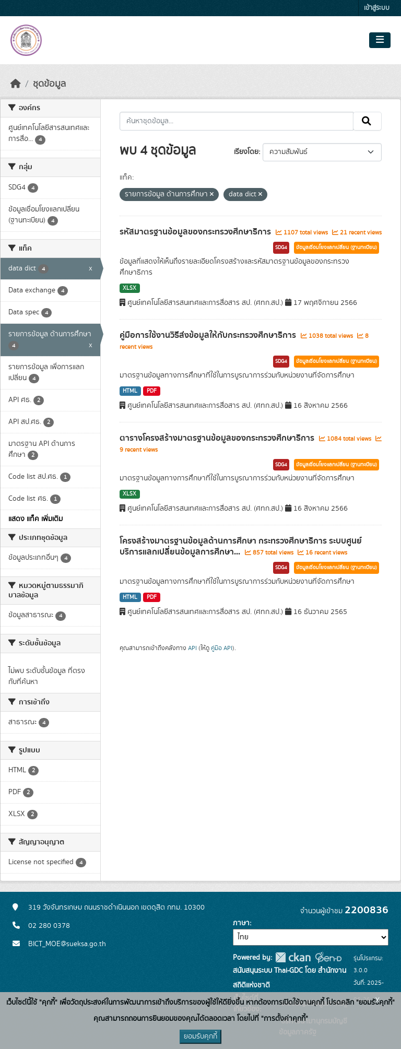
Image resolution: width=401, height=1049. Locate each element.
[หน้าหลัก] (15, 84)
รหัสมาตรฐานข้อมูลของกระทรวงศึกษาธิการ (196, 232)
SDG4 (281, 247)
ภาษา (241, 923)
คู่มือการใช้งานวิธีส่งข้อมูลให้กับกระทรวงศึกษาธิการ (209, 335)
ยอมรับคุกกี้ (200, 1036)
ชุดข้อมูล (49, 84)
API (192, 648)
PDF (152, 391)
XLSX (129, 288)
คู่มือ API (221, 648)
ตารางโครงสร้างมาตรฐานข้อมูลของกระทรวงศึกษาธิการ (218, 438)
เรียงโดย (246, 152)
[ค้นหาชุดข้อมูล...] (237, 121)
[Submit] (367, 121)
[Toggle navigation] (380, 40)
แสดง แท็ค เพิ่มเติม (35, 519)
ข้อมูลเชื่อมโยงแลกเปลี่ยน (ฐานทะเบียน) (336, 247)
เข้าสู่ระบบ (377, 8)
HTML (130, 391)
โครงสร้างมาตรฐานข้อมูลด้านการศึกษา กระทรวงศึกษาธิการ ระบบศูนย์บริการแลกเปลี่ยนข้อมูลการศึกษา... (241, 546)
